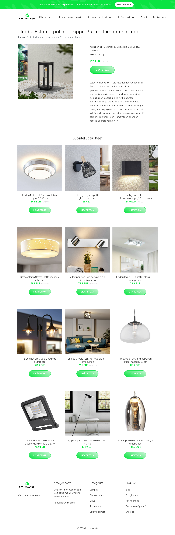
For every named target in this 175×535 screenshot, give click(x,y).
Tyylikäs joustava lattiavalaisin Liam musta (87, 443)
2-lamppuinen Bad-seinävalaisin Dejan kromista (87, 280)
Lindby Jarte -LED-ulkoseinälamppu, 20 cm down (135, 198)
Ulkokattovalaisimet (99, 18)
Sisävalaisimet (126, 18)
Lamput (94, 491)
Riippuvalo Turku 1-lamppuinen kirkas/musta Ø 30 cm (135, 362)
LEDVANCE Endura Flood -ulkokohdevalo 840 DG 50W (40, 443)
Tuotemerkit (160, 18)
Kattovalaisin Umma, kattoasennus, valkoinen (39, 280)
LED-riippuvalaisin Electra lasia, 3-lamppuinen (135, 443)
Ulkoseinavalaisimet (69, 18)
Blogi (144, 18)
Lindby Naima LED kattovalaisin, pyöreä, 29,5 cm (39, 198)
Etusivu (21, 38)
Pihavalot (45, 18)
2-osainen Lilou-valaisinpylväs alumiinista (40, 362)
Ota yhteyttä (132, 496)
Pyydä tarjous (124, 4)
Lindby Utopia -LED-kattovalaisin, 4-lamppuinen (87, 362)
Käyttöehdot (132, 502)
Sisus (92, 502)
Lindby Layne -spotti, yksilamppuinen (87, 198)
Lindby (136, 48)
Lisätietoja (102, 71)
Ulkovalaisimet (124, 48)
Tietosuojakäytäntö (136, 507)
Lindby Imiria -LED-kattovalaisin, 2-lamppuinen (135, 280)
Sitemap (130, 513)
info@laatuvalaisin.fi (64, 504)
